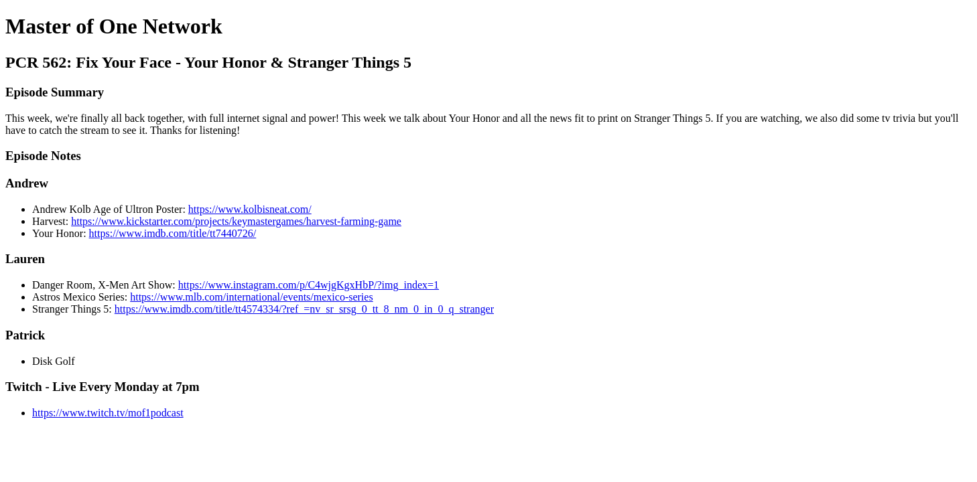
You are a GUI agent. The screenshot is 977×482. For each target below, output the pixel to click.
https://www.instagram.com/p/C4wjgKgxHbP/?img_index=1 (308, 285)
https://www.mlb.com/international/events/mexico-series (251, 297)
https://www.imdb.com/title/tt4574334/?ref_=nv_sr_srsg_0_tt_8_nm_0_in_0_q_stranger (304, 309)
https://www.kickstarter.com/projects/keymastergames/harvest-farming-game (236, 221)
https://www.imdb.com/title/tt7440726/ (173, 233)
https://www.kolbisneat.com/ (250, 209)
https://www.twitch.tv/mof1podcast (108, 412)
